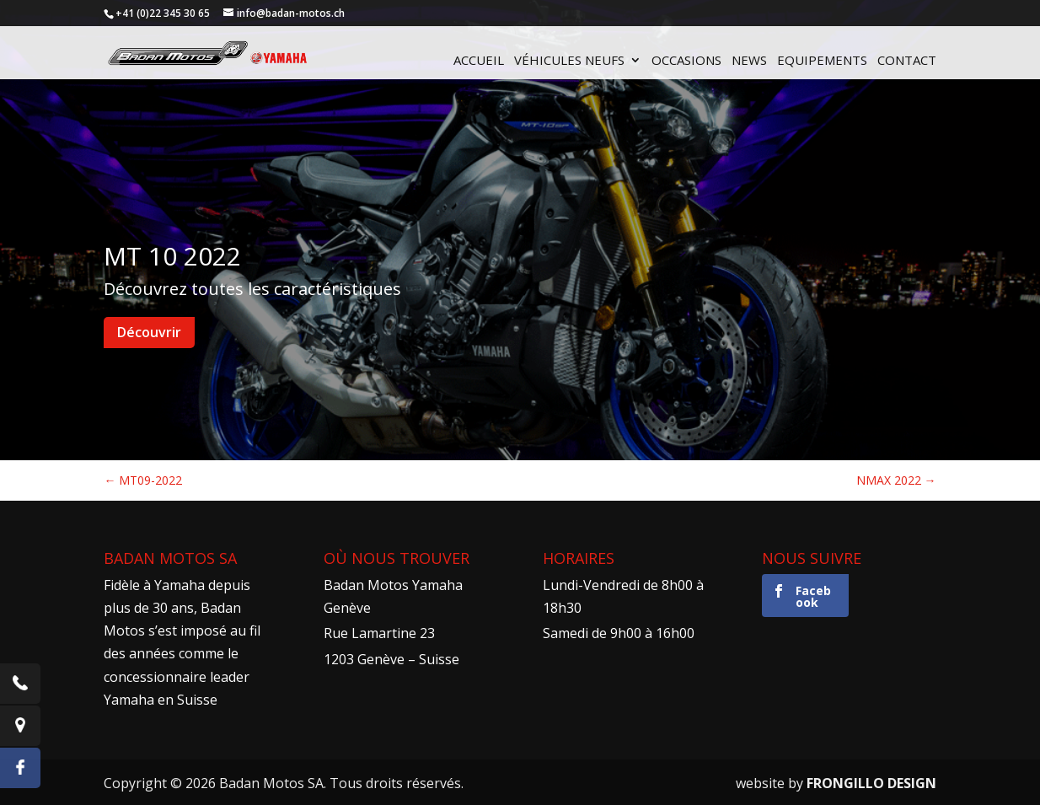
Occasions (686, 61)
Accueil (478, 61)
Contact (906, 61)
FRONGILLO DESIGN (871, 783)
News (749, 61)
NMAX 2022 (896, 480)
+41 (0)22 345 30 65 (162, 13)
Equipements (822, 61)
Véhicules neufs (569, 61)
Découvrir (149, 332)
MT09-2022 (143, 480)
